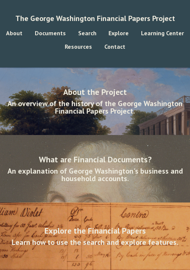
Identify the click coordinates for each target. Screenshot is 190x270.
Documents (50, 33)
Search (87, 33)
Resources (78, 46)
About (14, 33)
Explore (118, 33)
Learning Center (162, 33)
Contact (114, 46)
